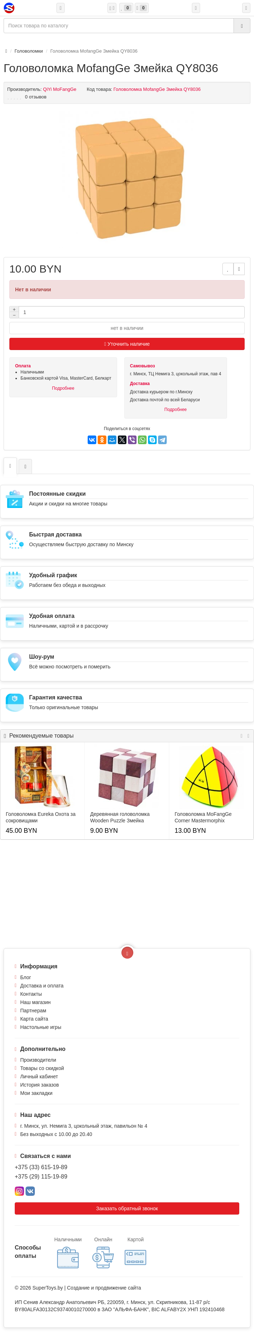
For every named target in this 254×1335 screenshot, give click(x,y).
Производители (38, 1060)
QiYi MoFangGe (60, 89)
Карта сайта (34, 1019)
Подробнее (63, 388)
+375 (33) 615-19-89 (41, 1167)
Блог (25, 977)
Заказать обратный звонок (127, 1208)
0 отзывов (36, 97)
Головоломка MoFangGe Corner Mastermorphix (203, 817)
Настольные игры (40, 1027)
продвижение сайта (118, 1288)
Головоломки (29, 51)
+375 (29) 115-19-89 (41, 1176)
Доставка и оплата (42, 986)
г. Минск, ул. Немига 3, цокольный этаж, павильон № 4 (83, 1126)
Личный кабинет (39, 1076)
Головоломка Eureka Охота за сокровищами (40, 817)
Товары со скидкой (42, 1068)
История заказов (39, 1085)
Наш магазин (35, 1002)
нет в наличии (127, 328)
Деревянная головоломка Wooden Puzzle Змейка (120, 817)
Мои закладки (36, 1093)
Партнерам (33, 1010)
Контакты (31, 994)
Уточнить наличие (127, 344)
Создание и (81, 1288)
